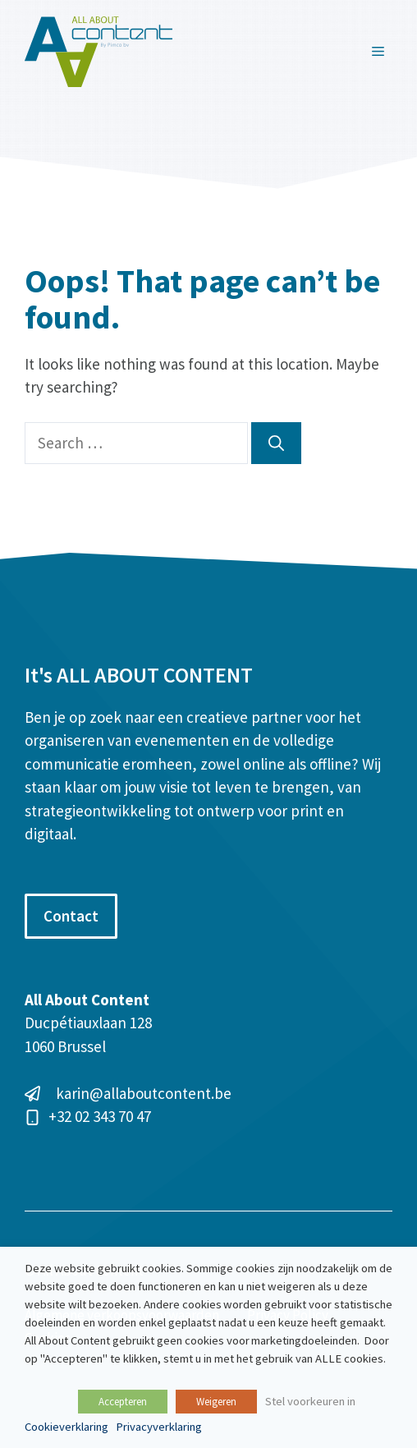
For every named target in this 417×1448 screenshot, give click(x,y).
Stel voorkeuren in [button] (310, 1401)
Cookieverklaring (66, 1426)
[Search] (276, 443)
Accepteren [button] (123, 1402)
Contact (71, 916)
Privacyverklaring (159, 1426)
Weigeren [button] (216, 1402)
